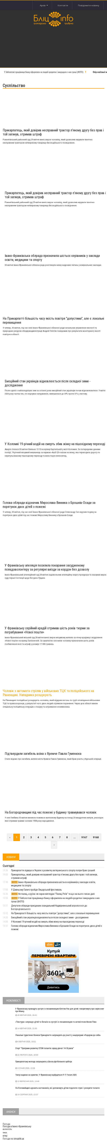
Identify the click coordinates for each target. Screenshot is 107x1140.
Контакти (63, 5)
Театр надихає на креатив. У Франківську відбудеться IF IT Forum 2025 (46, 1075)
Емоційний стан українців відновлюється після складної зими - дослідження (49, 917)
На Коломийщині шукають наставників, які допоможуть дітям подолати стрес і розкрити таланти (57, 1088)
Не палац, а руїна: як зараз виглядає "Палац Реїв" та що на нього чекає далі (53, 894)
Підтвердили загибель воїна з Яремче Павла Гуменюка (43, 754)
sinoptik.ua (19, 1138)
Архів (44, 5)
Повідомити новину (88, 5)
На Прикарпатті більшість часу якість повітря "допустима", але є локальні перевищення (55, 913)
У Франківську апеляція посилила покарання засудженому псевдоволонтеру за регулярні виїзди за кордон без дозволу (47, 567)
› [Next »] (54, 844)
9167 (84, 837)
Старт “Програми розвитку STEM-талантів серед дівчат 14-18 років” (44, 1048)
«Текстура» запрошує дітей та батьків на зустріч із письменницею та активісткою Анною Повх (55, 1022)
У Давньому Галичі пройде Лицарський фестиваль (36, 889)
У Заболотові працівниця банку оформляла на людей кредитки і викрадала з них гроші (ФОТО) (43, 72)
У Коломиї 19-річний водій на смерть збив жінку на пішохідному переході (55, 444)
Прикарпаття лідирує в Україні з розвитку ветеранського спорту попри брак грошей (53, 870)
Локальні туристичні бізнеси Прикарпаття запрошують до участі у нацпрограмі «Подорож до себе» (58, 1035)
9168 (96, 837)
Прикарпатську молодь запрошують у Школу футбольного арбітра (43, 1061)
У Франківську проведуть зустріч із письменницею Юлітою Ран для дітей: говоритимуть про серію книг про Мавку (59, 1010)
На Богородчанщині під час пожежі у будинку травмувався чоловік (50, 812)
